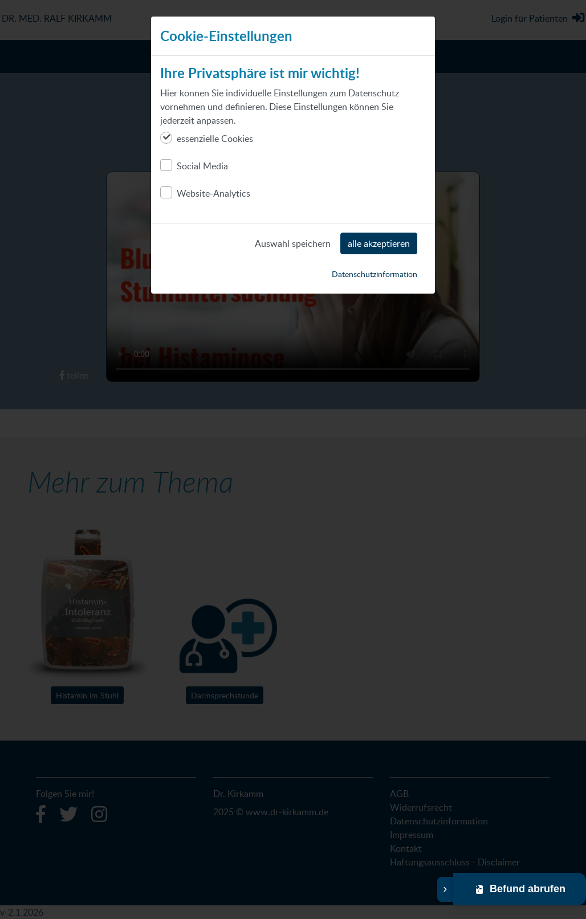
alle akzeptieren (379, 243)
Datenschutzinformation (374, 274)
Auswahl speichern (293, 243)
